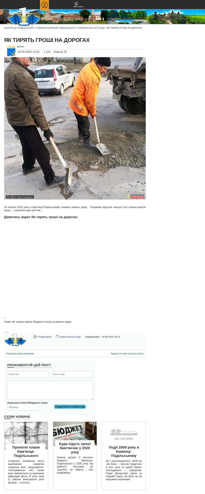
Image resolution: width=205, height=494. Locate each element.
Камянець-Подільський (18, 28)
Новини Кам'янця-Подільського (56, 28)
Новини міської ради (91, 28)
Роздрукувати (42, 336)
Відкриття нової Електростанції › (128, 353)
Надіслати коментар (70, 406)
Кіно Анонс (78, 4)
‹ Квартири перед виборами (19, 353)
